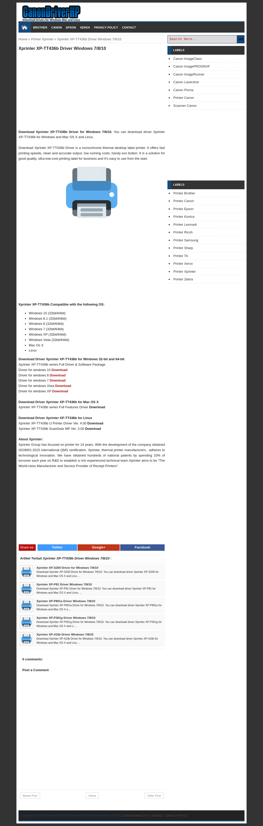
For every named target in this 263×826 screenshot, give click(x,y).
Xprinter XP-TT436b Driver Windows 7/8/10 (62, 48)
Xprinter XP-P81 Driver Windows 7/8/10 (64, 584)
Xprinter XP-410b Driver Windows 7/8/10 (64, 634)
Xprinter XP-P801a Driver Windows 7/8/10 (65, 601)
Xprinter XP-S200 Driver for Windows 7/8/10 (67, 567)
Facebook (142, 547)
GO (240, 39)
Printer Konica (183, 217)
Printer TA (180, 256)
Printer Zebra (183, 279)
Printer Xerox (183, 263)
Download (60, 370)
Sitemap (156, 815)
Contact (129, 27)
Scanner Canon (184, 106)
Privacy (182, 815)
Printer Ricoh (183, 232)
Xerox (85, 27)
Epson (71, 27)
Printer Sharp (183, 248)
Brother (40, 27)
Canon (56, 27)
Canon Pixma (183, 90)
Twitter (57, 547)
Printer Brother (184, 193)
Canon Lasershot (186, 82)
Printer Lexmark (185, 224)
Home (22, 39)
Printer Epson (183, 209)
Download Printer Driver (131, 11)
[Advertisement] (91, 90)
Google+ (98, 547)
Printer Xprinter (42, 39)
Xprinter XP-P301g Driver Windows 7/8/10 (65, 617)
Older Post (154, 795)
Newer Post (30, 795)
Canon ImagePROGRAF (191, 66)
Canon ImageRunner (188, 74)
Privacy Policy (106, 27)
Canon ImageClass (187, 59)
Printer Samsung (185, 240)
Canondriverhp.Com (135, 815)
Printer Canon (183, 98)
